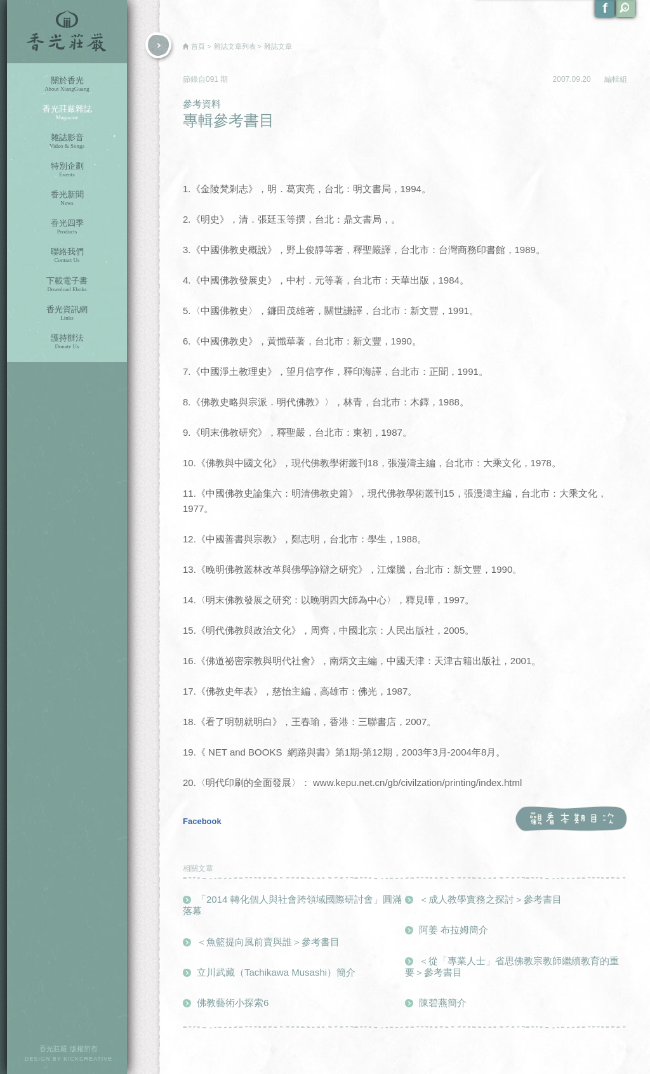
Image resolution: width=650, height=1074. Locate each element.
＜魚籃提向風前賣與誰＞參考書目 (268, 941)
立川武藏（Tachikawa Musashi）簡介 (276, 972)
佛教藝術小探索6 (233, 1002)
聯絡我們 (67, 255)
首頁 (198, 46)
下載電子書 (67, 284)
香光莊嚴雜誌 (67, 112)
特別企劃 (67, 169)
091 (213, 79)
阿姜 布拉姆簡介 (453, 929)
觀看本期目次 (571, 819)
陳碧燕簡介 (443, 1002)
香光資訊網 (67, 313)
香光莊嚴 (67, 31)
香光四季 (67, 226)
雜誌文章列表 (235, 46)
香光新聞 (67, 198)
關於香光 (67, 84)
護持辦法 (67, 341)
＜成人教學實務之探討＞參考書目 (490, 899)
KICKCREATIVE (87, 1059)
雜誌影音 (67, 141)
